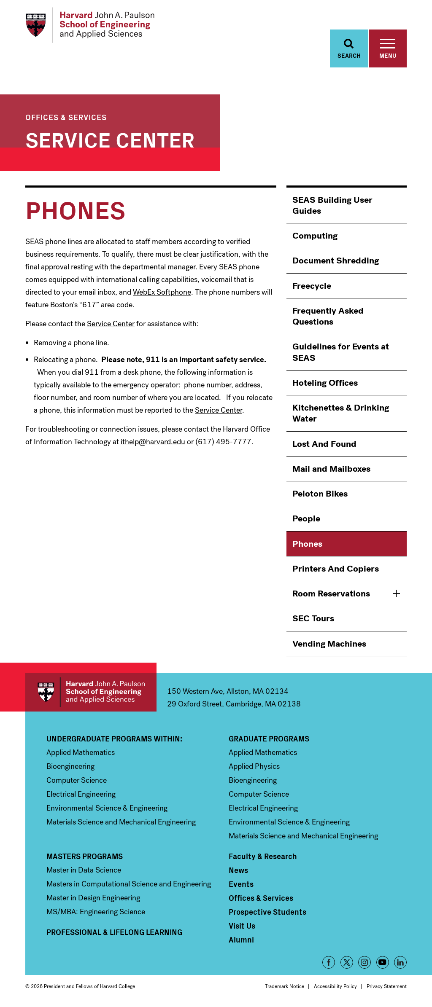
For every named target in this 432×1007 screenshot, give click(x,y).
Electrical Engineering (81, 794)
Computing (315, 236)
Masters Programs (84, 856)
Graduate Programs (269, 738)
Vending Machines (329, 644)
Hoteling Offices (325, 383)
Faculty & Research (263, 856)
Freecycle (311, 286)
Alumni (241, 939)
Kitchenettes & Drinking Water (340, 413)
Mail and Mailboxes (331, 469)
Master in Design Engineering (93, 898)
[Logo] (90, 25)
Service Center (110, 138)
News (238, 870)
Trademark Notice (284, 986)
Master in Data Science (83, 870)
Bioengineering (70, 766)
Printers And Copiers (335, 569)
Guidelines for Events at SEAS (340, 352)
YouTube (382, 962)
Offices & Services (66, 117)
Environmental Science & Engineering (106, 808)
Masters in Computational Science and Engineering (128, 884)
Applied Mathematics (80, 752)
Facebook (328, 962)
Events (241, 884)
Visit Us (242, 925)
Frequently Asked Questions (328, 316)
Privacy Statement (387, 986)
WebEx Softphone (162, 292)
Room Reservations (331, 594)
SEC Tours (313, 619)
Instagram (364, 962)
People (306, 519)
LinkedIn (400, 962)
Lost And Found (324, 444)
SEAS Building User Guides (332, 205)
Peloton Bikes (320, 494)
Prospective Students (267, 912)
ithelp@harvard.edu (153, 442)
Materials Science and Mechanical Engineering (121, 822)
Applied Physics (254, 766)
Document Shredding (335, 261)
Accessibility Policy (335, 986)
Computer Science (76, 780)
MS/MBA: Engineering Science (95, 912)
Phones (307, 544)
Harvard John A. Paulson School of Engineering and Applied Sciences (91, 692)
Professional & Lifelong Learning (114, 932)
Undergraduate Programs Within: (114, 738)
